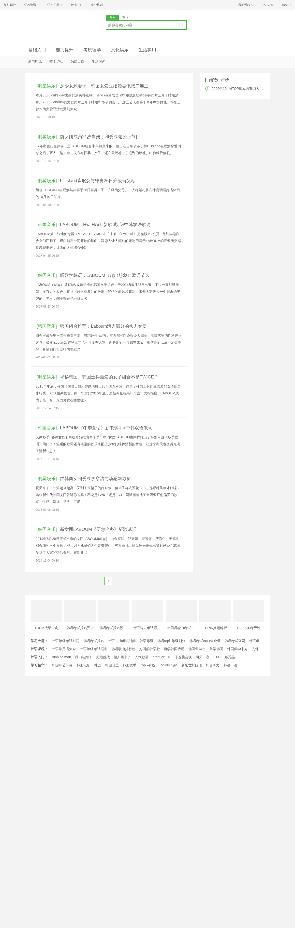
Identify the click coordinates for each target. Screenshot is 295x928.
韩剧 (97, 665)
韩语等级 (146, 641)
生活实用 (147, 49)
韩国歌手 (129, 665)
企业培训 (97, 5)
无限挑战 (103, 657)
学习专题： (39, 641)
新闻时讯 (35, 61)
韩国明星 (112, 665)
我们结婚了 (83, 657)
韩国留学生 (197, 649)
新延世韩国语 (191, 665)
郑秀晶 (229, 657)
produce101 (161, 657)
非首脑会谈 (183, 657)
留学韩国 (216, 649)
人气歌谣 (141, 657)
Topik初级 (147, 665)
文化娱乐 (120, 49)
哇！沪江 (56, 61)
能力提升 (65, 49)
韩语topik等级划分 (171, 641)
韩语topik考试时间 (122, 641)
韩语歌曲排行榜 (123, 649)
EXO (217, 657)
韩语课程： (39, 649)
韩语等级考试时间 (65, 641)
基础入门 (37, 49)
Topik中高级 (168, 665)
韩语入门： (39, 657)
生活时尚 (98, 61)
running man (61, 657)
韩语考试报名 (93, 641)
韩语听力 (213, 665)
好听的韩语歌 (149, 649)
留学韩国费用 (174, 649)
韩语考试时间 (259, 641)
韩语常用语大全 (64, 649)
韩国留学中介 (237, 649)
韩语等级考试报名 (93, 649)
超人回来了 (122, 657)
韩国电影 (83, 665)
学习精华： (39, 665)
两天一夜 (202, 657)
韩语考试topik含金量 (205, 641)
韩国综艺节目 (62, 665)
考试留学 (92, 49)
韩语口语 (77, 61)
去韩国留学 (260, 649)
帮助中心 (77, 5)
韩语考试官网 (234, 641)
